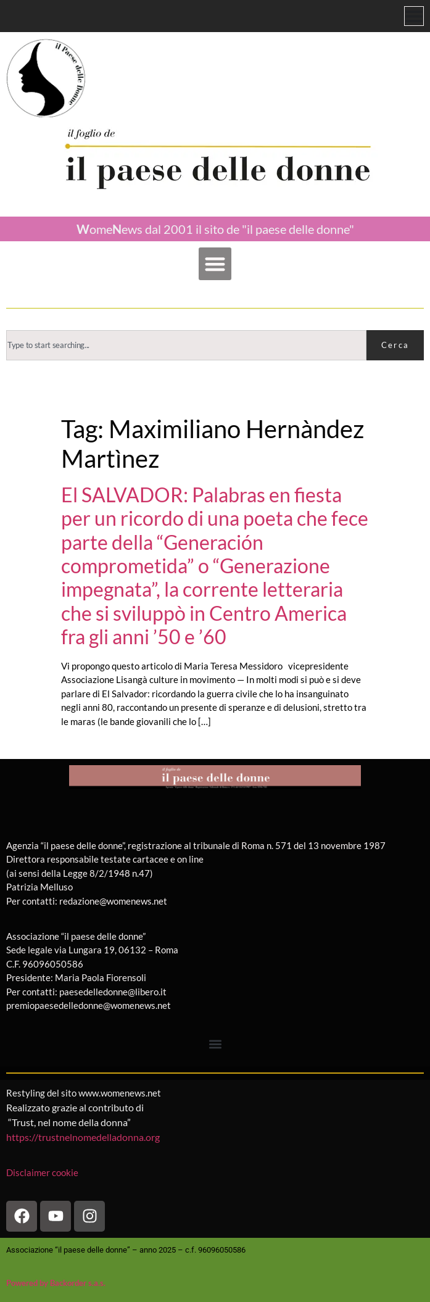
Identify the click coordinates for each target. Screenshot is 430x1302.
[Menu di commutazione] (414, 16)
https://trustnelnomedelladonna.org (83, 1137)
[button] (215, 263)
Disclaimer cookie (43, 1172)
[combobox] (186, 345)
